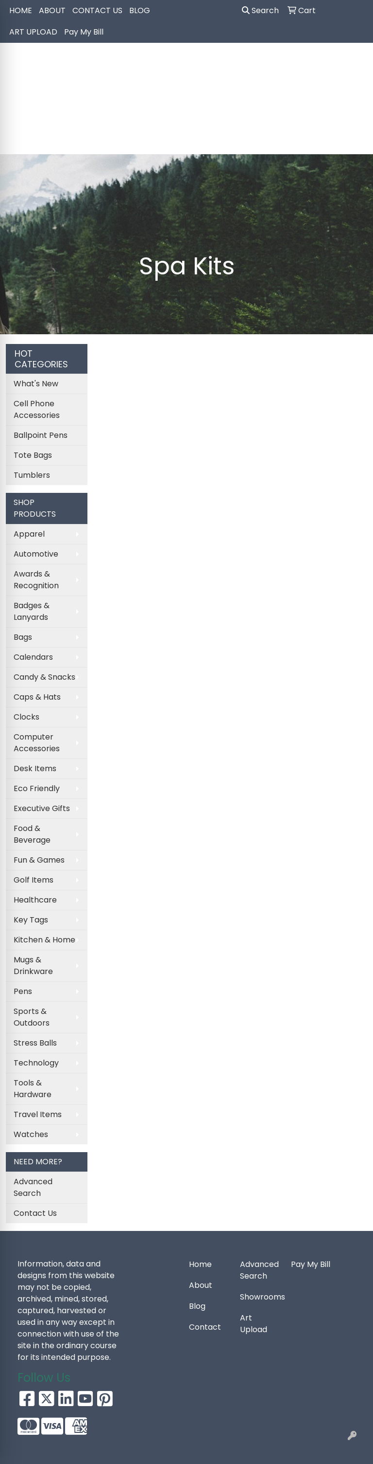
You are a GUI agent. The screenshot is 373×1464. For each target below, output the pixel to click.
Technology (36, 1062)
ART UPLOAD (33, 31)
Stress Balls (35, 1042)
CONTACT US (97, 10)
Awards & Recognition (36, 579)
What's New (36, 383)
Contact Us (35, 1213)
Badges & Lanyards (32, 611)
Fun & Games (39, 860)
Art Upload (253, 1323)
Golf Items (33, 880)
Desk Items (35, 768)
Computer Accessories (37, 742)
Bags (23, 637)
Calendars (33, 657)
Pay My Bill (83, 31)
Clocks (26, 717)
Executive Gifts (42, 808)
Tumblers (32, 475)
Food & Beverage (32, 834)
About (200, 1285)
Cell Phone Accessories (37, 409)
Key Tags (31, 919)
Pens (23, 991)
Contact (205, 1327)
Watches (31, 1134)
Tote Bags (33, 455)
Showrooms (259, 1296)
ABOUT (52, 10)
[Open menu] (353, 140)
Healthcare (35, 899)
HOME (20, 10)
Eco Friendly (37, 788)
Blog (197, 1306)
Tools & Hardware (32, 1088)
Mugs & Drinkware (33, 965)
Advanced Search (33, 1187)
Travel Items (38, 1114)
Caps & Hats (37, 697)
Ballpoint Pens (41, 435)
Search (260, 10)
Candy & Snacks (44, 677)
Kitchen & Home (44, 939)
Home (200, 1264)
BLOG (139, 10)
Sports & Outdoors (32, 1017)
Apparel (29, 534)
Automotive (36, 554)
